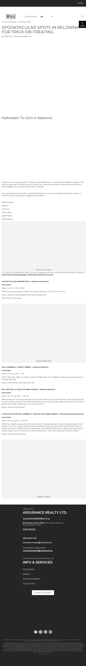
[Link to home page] (3, 3)
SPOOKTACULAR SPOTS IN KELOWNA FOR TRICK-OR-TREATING (40, 29)
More (80, 3)
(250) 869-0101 (30, 538)
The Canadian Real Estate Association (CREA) (13, 645)
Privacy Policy (29, 583)
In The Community (9, 22)
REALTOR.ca (5, 646)
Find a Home (28, 569)
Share (82, 24)
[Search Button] (83, 17)
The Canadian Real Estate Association (40, 646)
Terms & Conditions (31, 579)
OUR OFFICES (29, 529)
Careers (26, 574)
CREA (75, 643)
